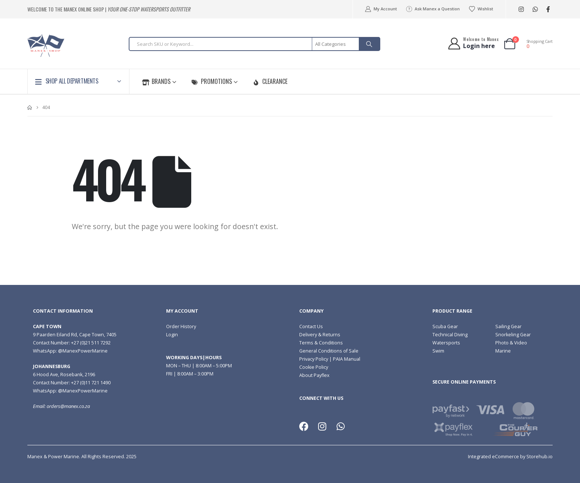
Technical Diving (450, 334)
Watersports (446, 343)
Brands (156, 81)
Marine (503, 351)
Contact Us (311, 326)
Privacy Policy (313, 359)
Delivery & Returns (319, 334)
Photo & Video (511, 343)
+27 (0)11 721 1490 (91, 383)
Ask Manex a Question (433, 9)
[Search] (369, 44)
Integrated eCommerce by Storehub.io (510, 456)
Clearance (270, 81)
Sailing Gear (508, 326)
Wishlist (481, 9)
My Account (380, 9)
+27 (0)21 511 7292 (91, 343)
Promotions (211, 81)
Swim (438, 351)
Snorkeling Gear (513, 334)
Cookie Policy (313, 367)
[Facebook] (548, 9)
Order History (181, 326)
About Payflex (314, 375)
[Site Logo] (45, 45)
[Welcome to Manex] (473, 43)
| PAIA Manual (344, 359)
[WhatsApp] (535, 9)
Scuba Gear (445, 326)
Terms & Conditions (321, 343)
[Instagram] (521, 9)
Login (172, 334)
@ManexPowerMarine (83, 351)
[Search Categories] (336, 44)
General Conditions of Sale (328, 351)
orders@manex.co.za (68, 406)
